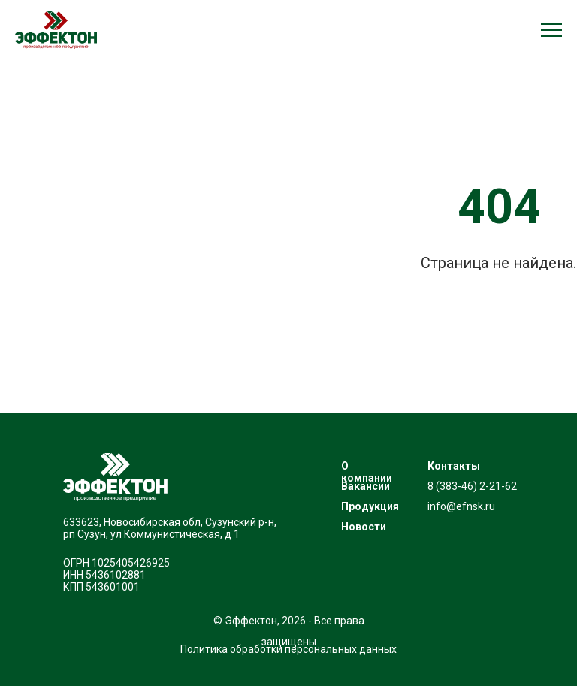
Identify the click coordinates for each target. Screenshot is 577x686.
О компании (366, 472)
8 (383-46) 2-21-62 (472, 486)
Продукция (370, 506)
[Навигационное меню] (551, 30)
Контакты (453, 466)
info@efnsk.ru (461, 506)
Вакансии (365, 486)
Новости (363, 527)
